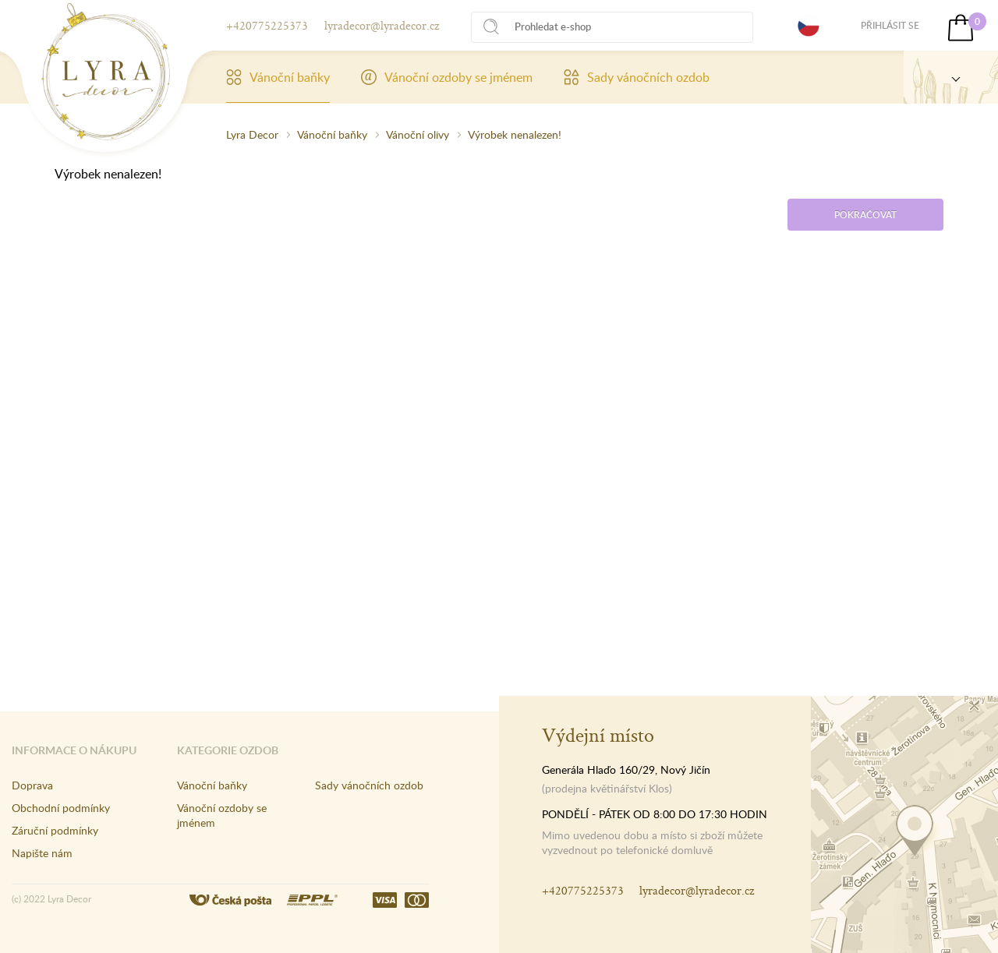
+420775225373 (267, 25)
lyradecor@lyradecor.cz (381, 25)
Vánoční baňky (278, 77)
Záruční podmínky (55, 830)
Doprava (32, 785)
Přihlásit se (890, 25)
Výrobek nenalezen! (514, 134)
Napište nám (42, 852)
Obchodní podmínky (61, 807)
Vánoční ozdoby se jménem (447, 77)
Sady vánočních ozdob (637, 77)
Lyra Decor (252, 134)
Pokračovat (865, 214)
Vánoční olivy (417, 134)
